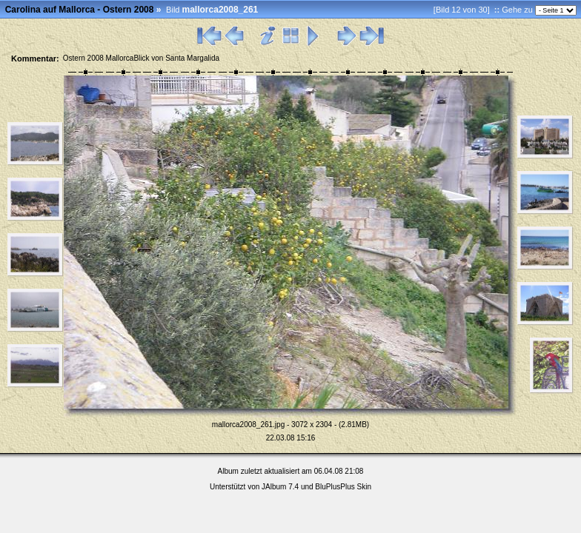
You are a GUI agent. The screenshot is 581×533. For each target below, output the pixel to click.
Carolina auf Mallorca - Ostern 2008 (79, 9)
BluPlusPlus (334, 487)
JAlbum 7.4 (280, 487)
